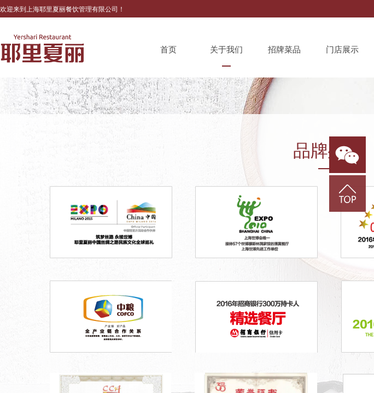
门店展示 (342, 49)
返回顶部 (347, 193)
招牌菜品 (284, 49)
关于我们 (226, 49)
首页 (168, 49)
